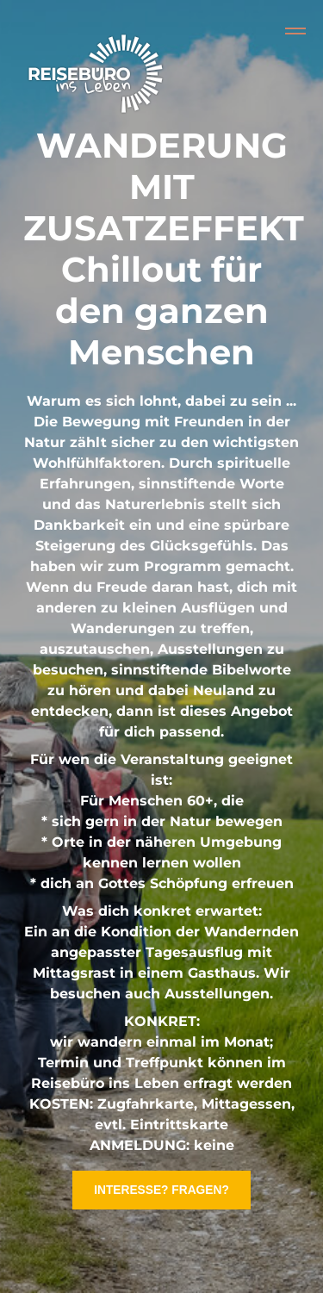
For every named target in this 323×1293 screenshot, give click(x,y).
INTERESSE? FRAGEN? (161, 1190)
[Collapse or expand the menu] (295, 31)
